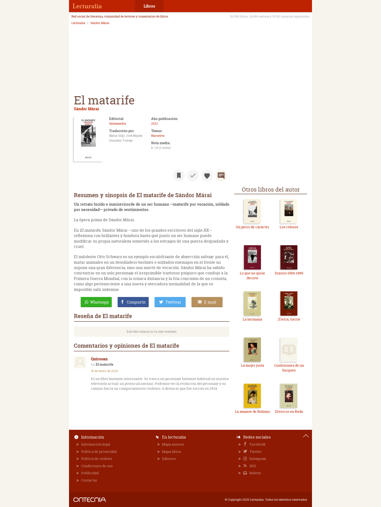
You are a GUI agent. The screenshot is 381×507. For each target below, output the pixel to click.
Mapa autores (173, 444)
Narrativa (158, 136)
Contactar (89, 480)
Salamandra (117, 123)
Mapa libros (171, 451)
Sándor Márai (99, 23)
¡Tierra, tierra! (289, 319)
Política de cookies (96, 458)
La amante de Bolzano (252, 411)
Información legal (95, 444)
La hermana (252, 319)
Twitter (255, 451)
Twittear (173, 302)
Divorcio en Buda (289, 411)
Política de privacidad (99, 451)
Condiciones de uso (97, 466)
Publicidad (90, 473)
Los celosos (289, 227)
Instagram (257, 458)
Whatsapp (99, 302)
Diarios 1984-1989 (289, 273)
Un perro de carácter (252, 227)
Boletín (255, 473)
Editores (169, 458)
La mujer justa (252, 365)
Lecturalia (78, 23)
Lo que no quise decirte (252, 275)
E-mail (210, 302)
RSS (252, 466)
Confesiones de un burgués (289, 367)
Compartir (136, 302)
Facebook (257, 444)
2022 (154, 123)
